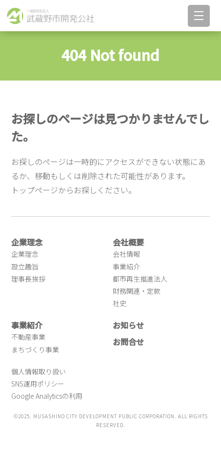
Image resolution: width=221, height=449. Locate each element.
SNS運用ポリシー (37, 383)
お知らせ (128, 325)
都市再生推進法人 (140, 279)
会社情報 (126, 254)
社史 (119, 303)
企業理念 (25, 254)
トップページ (34, 190)
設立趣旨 (25, 266)
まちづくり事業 (35, 349)
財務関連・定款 (137, 291)
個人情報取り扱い (38, 371)
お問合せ (128, 341)
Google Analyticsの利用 (46, 396)
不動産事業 (28, 337)
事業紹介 (126, 266)
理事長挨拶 (28, 279)
